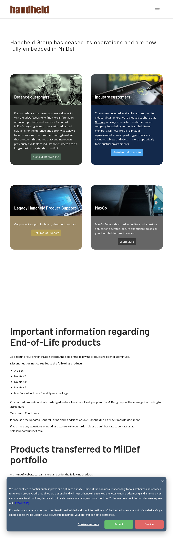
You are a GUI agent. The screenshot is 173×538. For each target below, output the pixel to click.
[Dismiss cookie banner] (162, 482)
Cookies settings (88, 524)
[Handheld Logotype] (29, 9)
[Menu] (157, 9)
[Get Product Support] (46, 233)
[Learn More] (127, 241)
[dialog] (86, 504)
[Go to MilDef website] (46, 157)
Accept (118, 524)
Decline (149, 524)
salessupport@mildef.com (26, 431)
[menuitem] (157, 10)
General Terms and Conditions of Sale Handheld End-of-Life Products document (90, 420)
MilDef (28, 117)
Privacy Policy (21, 502)
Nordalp (100, 122)
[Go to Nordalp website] (127, 152)
